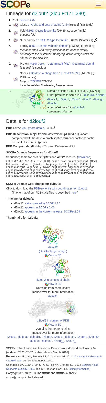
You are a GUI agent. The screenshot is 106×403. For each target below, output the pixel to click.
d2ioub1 (35, 336)
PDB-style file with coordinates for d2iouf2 (60, 188)
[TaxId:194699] (70, 73)
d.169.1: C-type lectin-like (52, 40)
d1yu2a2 (78, 107)
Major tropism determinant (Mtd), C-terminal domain (62, 63)
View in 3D (53, 255)
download (84, 157)
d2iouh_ (52, 103)
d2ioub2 (47, 336)
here (73, 192)
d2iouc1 (52, 99)
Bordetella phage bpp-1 (46, 73)
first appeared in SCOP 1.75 (42, 203)
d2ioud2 (93, 336)
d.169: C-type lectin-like (41, 30)
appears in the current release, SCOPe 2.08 (52, 211)
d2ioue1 (76, 99)
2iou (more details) (33, 128)
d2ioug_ (98, 99)
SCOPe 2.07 (27, 20)
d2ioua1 (89, 95)
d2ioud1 (64, 99)
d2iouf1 (87, 99)
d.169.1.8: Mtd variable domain (48, 45)
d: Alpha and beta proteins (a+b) (48, 24)
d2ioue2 (47, 340)
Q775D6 (35, 81)
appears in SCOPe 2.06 (39, 207)
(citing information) (79, 368)
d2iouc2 (70, 336)
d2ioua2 (23, 336)
